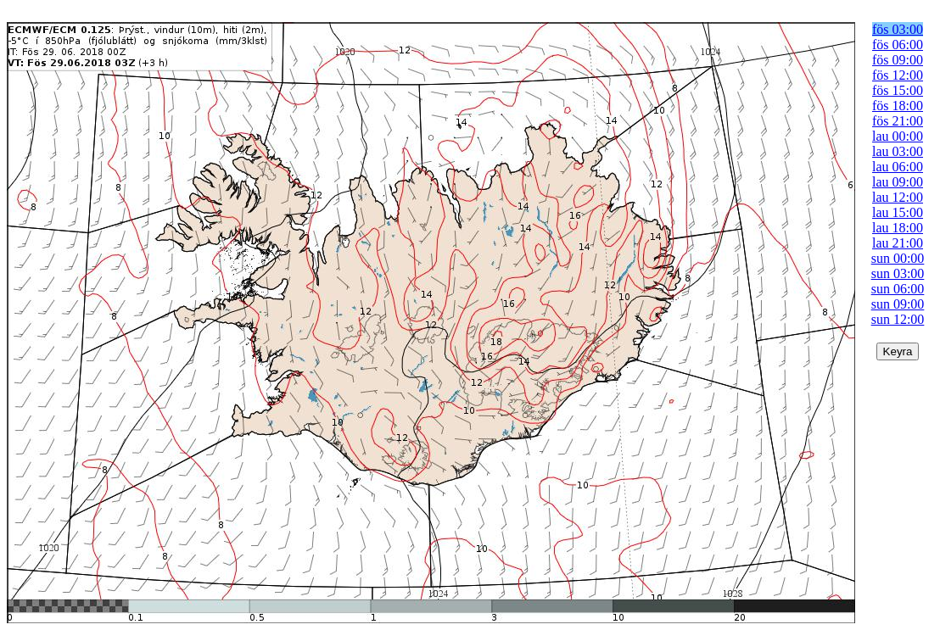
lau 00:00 (897, 136)
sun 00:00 (898, 258)
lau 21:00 (897, 243)
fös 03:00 (897, 29)
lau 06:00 (897, 166)
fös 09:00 (897, 60)
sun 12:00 (898, 319)
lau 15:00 (897, 212)
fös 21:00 (897, 121)
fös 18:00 (897, 105)
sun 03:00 (898, 273)
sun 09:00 (898, 304)
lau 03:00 (897, 151)
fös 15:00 (897, 90)
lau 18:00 (897, 227)
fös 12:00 (897, 75)
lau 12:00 (897, 197)
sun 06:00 (898, 289)
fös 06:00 (897, 44)
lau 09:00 (897, 182)
